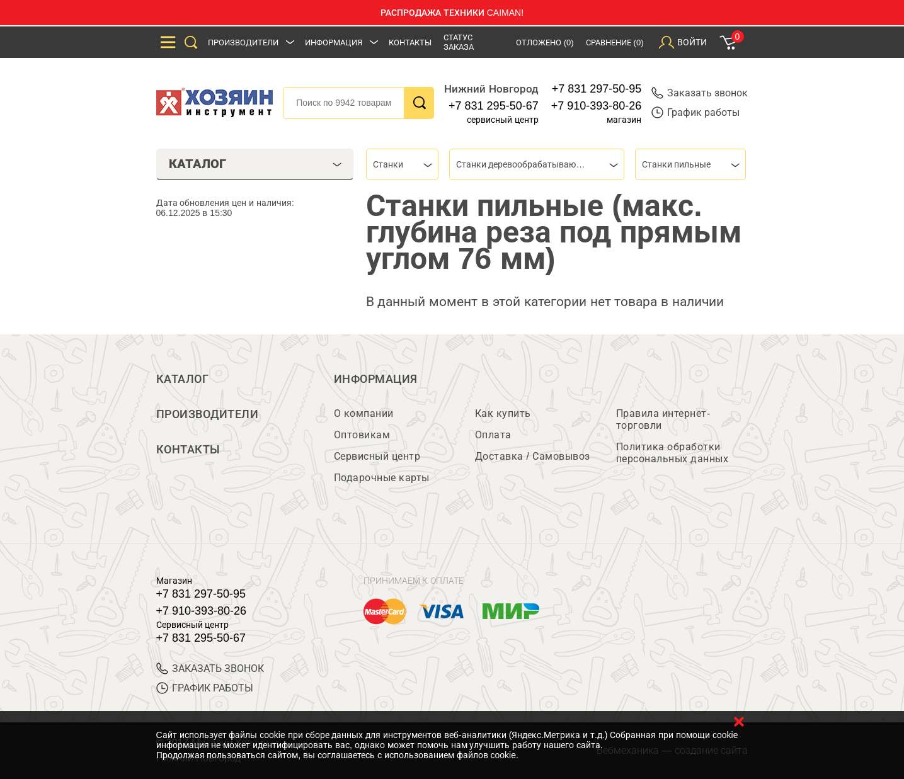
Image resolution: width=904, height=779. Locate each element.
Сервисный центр (377, 456)
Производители (243, 42)
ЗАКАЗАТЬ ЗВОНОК (210, 668)
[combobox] (402, 164)
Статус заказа (458, 42)
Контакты (410, 42)
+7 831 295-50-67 (494, 106)
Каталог (182, 379)
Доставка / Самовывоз (532, 456)
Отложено (545, 42)
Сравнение (615, 42)
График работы (695, 112)
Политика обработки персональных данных (672, 452)
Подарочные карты (382, 477)
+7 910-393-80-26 (596, 106)
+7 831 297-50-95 (597, 88)
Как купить (503, 413)
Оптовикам (362, 434)
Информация (333, 42)
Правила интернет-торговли (663, 419)
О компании (364, 413)
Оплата (493, 434)
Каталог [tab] (255, 164)
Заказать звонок (699, 93)
